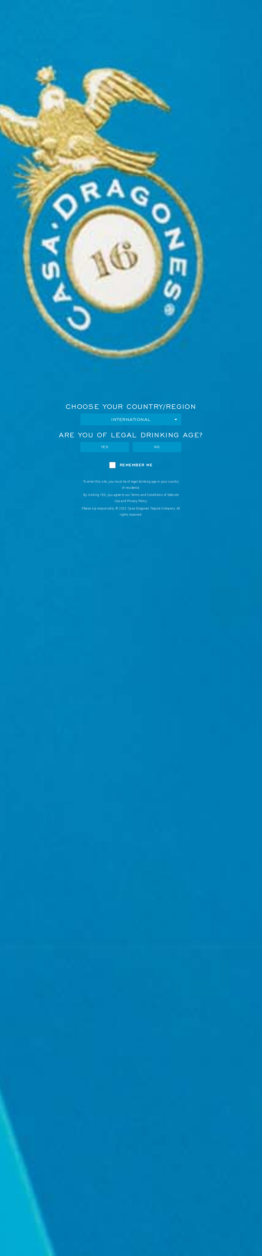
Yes (105, 447)
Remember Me (136, 464)
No (157, 447)
